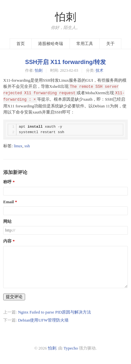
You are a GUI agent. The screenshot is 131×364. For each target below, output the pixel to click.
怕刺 (65, 17)
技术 (99, 70)
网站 (7, 221)
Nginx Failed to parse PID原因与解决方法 (54, 312)
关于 (110, 43)
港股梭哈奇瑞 (50, 43)
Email (8, 202)
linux (18, 145)
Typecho (71, 348)
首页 (20, 43)
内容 (7, 241)
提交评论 (14, 296)
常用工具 (84, 43)
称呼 (7, 182)
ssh (27, 145)
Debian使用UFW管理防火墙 (43, 320)
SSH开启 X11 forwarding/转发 (65, 62)
